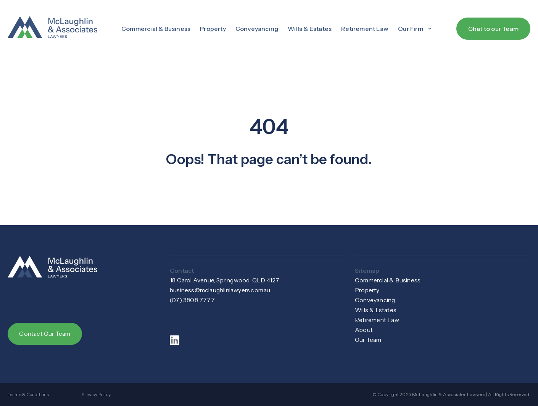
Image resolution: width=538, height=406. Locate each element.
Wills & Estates (310, 28)
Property (213, 28)
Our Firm (415, 28)
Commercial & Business (155, 28)
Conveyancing (256, 28)
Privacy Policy (96, 394)
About (364, 330)
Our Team (369, 340)
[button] (415, 29)
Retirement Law (364, 28)
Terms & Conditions (28, 394)
